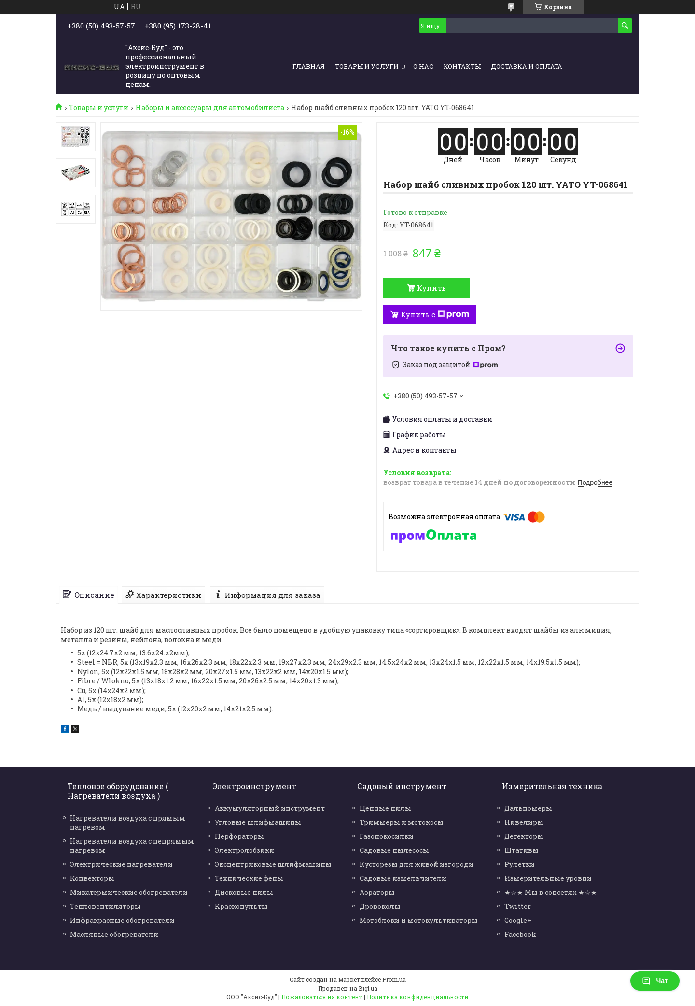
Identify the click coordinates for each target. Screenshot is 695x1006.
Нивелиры (523, 822)
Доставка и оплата (526, 66)
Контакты (462, 66)
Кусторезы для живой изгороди (416, 864)
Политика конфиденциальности (418, 997)
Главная (308, 66)
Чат (655, 981)
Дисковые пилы (244, 892)
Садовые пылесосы (394, 850)
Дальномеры (528, 808)
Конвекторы (92, 878)
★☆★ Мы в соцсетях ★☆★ (550, 892)
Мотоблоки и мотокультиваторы (419, 920)
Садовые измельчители (403, 878)
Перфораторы (239, 836)
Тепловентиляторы (105, 906)
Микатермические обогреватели (129, 892)
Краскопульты (241, 906)
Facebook (520, 934)
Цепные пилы (385, 808)
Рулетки (519, 864)
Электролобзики (244, 850)
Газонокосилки (387, 836)
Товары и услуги (367, 66)
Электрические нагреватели (121, 864)
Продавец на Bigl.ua (347, 988)
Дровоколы (380, 906)
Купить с (435, 314)
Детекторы (523, 836)
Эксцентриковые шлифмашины (273, 864)
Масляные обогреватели (114, 934)
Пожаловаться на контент (321, 997)
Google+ (517, 920)
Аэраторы (377, 892)
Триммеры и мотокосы (402, 822)
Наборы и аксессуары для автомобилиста (210, 107)
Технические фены (249, 878)
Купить (431, 288)
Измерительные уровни (548, 878)
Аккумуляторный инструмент (270, 808)
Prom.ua (394, 979)
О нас (423, 66)
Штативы (521, 850)
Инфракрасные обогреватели (122, 920)
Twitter (517, 906)
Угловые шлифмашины (258, 822)
